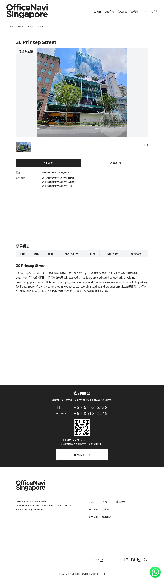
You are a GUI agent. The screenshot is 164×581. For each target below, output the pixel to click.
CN (155, 11)
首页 (11, 26)
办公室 (97, 11)
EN (145, 11)
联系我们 (135, 11)
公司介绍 (122, 11)
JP (150, 11)
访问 (104, 501)
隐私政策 (120, 501)
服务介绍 (109, 11)
